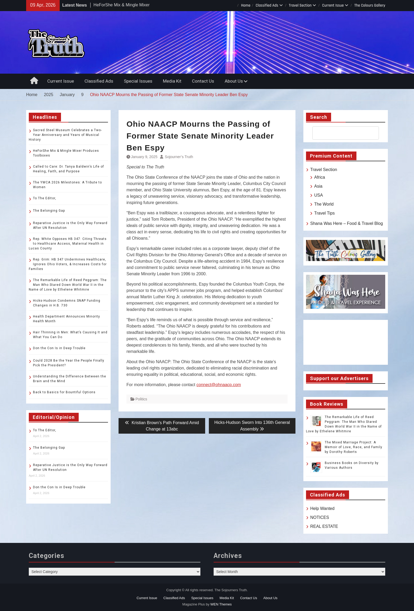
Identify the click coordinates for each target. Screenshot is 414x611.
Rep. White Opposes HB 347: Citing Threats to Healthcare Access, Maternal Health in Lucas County (68, 243)
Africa (319, 177)
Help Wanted (322, 508)
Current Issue (333, 5)
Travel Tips (324, 213)
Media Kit (172, 81)
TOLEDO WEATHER (345, 342)
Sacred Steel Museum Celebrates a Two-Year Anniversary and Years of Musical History (65, 134)
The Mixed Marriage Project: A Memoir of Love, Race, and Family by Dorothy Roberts (353, 447)
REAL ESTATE (324, 526)
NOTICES (319, 517)
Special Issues (138, 81)
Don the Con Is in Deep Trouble (59, 348)
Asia (318, 186)
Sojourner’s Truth (179, 157)
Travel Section (300, 5)
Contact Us (203, 81)
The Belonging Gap (49, 210)
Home (245, 5)
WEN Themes (221, 604)
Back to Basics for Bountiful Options (64, 392)
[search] (341, 133)
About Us (234, 81)
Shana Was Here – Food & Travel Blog (346, 223)
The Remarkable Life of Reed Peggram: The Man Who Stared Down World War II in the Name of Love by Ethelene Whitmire (68, 284)
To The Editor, (44, 198)
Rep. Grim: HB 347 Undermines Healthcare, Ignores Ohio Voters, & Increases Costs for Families (68, 264)
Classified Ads (267, 5)
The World (324, 204)
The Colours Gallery (369, 5)
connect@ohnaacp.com (218, 384)
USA (318, 195)
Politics (141, 399)
